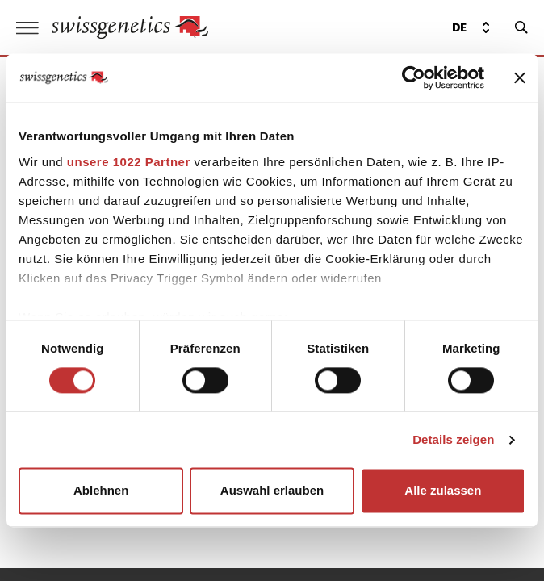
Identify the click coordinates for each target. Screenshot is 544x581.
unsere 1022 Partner (128, 162)
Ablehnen (100, 491)
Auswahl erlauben (272, 491)
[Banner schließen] (519, 77)
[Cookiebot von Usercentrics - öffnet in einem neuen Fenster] (413, 77)
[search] (521, 27)
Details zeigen (453, 439)
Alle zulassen (442, 491)
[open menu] (27, 28)
